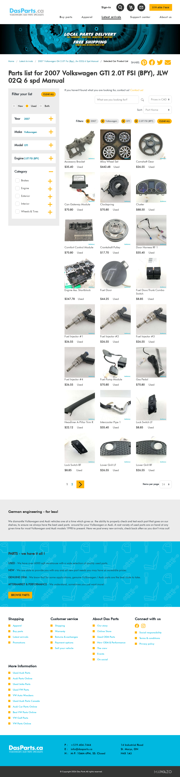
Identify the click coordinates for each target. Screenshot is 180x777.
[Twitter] (160, 62)
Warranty (57, 631)
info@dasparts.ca (81, 749)
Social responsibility (148, 632)
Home (11, 61)
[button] (51, 119)
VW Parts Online (19, 723)
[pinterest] (144, 62)
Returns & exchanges (64, 636)
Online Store (102, 631)
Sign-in (106, 7)
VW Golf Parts (18, 717)
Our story (100, 625)
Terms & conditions (147, 638)
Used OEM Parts (104, 636)
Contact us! (136, 90)
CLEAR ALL (48, 94)
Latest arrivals (18, 636)
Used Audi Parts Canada (24, 701)
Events (98, 653)
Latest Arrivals (26, 61)
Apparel (15, 625)
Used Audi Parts (19, 672)
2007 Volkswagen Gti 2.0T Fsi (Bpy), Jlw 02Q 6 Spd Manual (68, 61)
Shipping (57, 625)
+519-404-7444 (81, 745)
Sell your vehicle (61, 648)
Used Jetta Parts (19, 684)
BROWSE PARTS (20, 595)
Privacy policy (144, 643)
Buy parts (15, 631)
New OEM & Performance (109, 642)
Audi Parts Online (20, 678)
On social (100, 659)
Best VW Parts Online (22, 712)
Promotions (16, 642)
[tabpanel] (90, 39)
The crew (100, 648)
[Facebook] (152, 62)
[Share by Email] (168, 62)
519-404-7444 (160, 7)
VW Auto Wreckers (20, 695)
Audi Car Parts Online (22, 706)
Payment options (61, 642)
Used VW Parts (18, 689)
